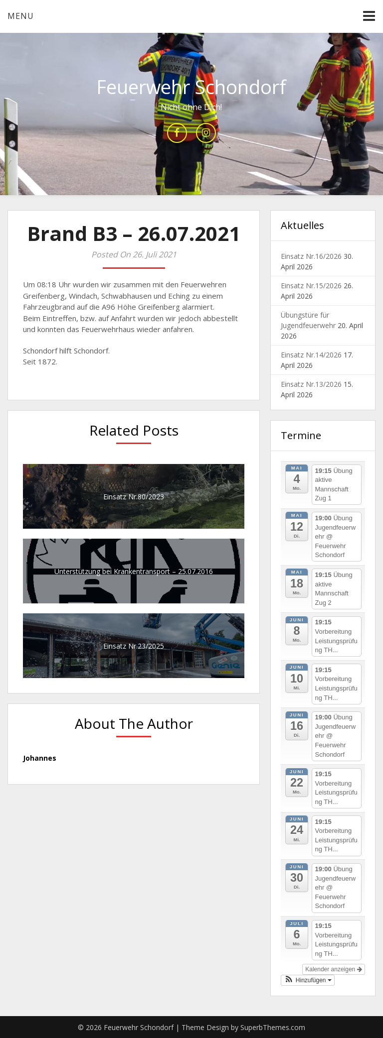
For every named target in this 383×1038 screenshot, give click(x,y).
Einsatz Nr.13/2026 (311, 384)
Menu (20, 15)
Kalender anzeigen (333, 969)
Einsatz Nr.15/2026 (311, 285)
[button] (307, 980)
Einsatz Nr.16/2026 (311, 256)
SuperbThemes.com (272, 1027)
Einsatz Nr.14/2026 (311, 354)
